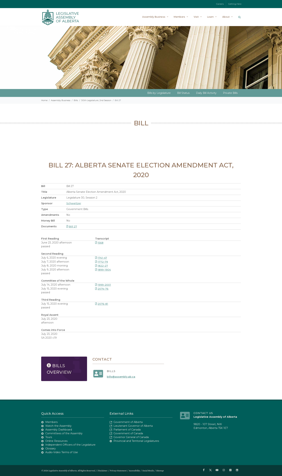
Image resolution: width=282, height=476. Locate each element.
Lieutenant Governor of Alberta (133, 425)
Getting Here (234, 4)
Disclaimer (102, 470)
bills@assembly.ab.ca (121, 376)
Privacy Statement (118, 470)
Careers (220, 4)
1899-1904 (103, 269)
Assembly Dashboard (58, 429)
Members (51, 422)
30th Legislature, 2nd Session (96, 100)
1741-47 (101, 257)
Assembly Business (60, 100)
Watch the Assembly (58, 425)
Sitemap (160, 470)
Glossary (50, 448)
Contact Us (203, 413)
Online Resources (56, 441)
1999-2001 (103, 284)
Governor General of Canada (131, 437)
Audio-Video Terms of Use (61, 452)
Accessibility (134, 470)
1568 (99, 242)
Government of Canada (128, 433)
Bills (76, 100)
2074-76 (101, 288)
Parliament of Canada (127, 429)
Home (44, 100)
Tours (48, 437)
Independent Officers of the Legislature (70, 444)
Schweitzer (73, 203)
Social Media (148, 470)
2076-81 (101, 304)
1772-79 (101, 261)
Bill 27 (71, 226)
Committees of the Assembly (64, 433)
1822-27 (101, 265)
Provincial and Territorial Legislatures (136, 441)
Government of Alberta (128, 422)
